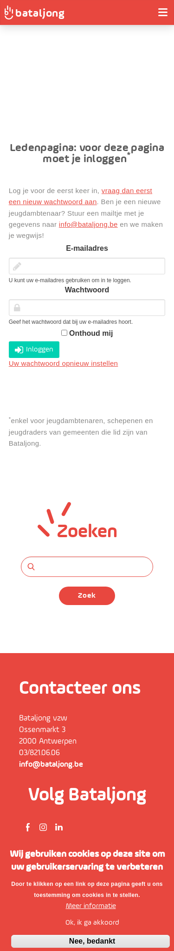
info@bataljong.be (88, 224)
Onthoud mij (87, 333)
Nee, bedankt (92, 941)
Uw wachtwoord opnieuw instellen (63, 363)
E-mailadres (87, 248)
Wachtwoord (87, 290)
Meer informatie (91, 906)
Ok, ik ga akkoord (92, 923)
